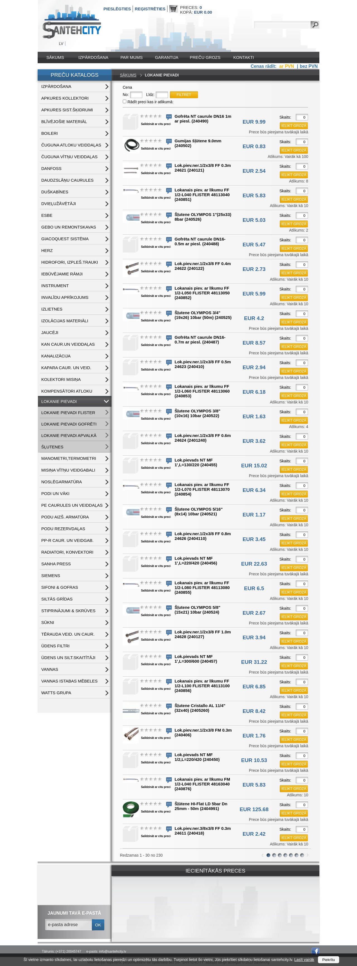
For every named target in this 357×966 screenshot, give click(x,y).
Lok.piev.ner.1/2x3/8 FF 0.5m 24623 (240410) (203, 364)
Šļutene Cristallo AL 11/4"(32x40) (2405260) (200, 708)
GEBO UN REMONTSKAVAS (68, 227)
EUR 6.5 (254, 588)
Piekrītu (328, 960)
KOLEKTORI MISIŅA (61, 379)
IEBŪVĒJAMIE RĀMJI (62, 273)
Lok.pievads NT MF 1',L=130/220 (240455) (196, 462)
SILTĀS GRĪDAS (57, 599)
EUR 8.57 (254, 343)
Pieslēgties (117, 8)
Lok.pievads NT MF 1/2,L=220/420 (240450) (197, 757)
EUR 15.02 (254, 465)
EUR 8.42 (254, 711)
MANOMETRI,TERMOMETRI (68, 458)
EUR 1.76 (254, 736)
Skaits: (285, 117)
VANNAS (49, 669)
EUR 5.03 (254, 220)
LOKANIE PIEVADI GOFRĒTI (69, 424)
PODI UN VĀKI (55, 493)
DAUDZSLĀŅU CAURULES (67, 180)
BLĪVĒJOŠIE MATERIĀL (64, 121)
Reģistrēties (150, 8)
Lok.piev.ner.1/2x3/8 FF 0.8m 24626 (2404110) (203, 536)
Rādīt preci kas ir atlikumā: (150, 102)
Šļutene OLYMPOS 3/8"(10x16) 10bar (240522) (197, 413)
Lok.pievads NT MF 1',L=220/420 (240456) (196, 560)
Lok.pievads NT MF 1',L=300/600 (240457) (196, 659)
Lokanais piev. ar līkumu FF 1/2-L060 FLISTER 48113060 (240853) (202, 391)
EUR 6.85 (254, 686)
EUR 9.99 (254, 122)
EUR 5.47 (254, 244)
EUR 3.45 (254, 539)
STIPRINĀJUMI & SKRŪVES (68, 610)
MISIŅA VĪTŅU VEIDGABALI (68, 470)
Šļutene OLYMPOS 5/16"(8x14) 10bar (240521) (199, 511)
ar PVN (287, 66)
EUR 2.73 (254, 269)
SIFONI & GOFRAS (59, 587)
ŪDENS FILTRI (55, 645)
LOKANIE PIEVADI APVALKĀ (69, 435)
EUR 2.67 (254, 613)
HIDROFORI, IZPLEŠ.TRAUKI (69, 262)
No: (126, 94)
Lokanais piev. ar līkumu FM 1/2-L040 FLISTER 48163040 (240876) (202, 784)
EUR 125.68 (254, 809)
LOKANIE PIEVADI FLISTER (68, 412)
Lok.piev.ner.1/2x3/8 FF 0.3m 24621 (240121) (203, 167)
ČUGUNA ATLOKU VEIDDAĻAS (71, 145)
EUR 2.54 (254, 171)
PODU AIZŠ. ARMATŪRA (65, 517)
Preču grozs (205, 57)
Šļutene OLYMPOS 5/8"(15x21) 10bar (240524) (197, 609)
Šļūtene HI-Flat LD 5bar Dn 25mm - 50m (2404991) (201, 806)
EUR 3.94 (254, 637)
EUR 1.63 (254, 416)
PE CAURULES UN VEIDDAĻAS (72, 505)
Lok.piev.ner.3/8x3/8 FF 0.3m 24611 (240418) (203, 830)
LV (61, 43)
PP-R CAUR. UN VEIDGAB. (67, 540)
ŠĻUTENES (52, 446)
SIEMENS (50, 575)
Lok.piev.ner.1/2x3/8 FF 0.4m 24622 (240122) (203, 266)
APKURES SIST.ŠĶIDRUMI (67, 109)
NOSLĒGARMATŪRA (61, 481)
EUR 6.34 (254, 490)
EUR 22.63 (254, 564)
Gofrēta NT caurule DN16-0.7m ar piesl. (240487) (200, 339)
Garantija (166, 57)
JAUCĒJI (49, 332)
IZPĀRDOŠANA (93, 57)
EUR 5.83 (254, 195)
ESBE (46, 215)
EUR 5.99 (254, 294)
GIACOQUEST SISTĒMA (65, 238)
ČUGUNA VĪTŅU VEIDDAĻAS (69, 156)
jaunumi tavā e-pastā (74, 913)
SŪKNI (47, 622)
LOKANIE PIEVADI (59, 401)
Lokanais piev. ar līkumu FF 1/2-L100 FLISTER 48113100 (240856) (202, 686)
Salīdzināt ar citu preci (155, 124)
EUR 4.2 (254, 318)
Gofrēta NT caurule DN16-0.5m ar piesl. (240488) (200, 241)
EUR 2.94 (254, 367)
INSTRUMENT (55, 285)
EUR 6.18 (254, 392)
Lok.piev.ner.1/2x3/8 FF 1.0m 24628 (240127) (203, 634)
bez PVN (309, 66)
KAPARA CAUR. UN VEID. (66, 367)
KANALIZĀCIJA (56, 356)
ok (98, 924)
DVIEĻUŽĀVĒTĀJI (58, 203)
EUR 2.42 (254, 834)
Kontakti (243, 57)
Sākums (55, 57)
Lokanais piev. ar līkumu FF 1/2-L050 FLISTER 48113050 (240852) (202, 293)
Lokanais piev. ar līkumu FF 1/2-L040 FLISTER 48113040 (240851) (202, 195)
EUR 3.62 (254, 441)
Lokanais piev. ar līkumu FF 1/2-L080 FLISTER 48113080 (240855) (202, 587)
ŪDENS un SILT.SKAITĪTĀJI (68, 657)
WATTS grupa (56, 692)
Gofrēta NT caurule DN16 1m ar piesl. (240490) (203, 118)
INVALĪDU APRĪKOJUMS (64, 297)
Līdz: (150, 94)
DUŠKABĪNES (54, 191)
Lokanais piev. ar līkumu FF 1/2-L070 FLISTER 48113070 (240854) (202, 489)
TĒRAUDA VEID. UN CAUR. (68, 634)
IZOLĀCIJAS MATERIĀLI (64, 320)
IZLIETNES (51, 309)
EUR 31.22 (254, 662)
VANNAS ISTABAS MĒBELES (69, 681)
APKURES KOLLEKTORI (65, 98)
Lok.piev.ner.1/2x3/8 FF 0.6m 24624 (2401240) (203, 438)
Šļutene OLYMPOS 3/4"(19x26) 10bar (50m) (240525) (203, 315)
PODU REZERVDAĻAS (63, 528)
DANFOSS (51, 168)
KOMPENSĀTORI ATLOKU (66, 391)
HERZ (47, 250)
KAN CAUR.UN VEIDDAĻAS (68, 344)
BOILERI (49, 133)
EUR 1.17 (254, 515)
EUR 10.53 (254, 760)
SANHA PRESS (56, 563)
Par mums (131, 57)
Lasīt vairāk (304, 959)
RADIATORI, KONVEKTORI (67, 552)
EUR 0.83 (254, 146)
